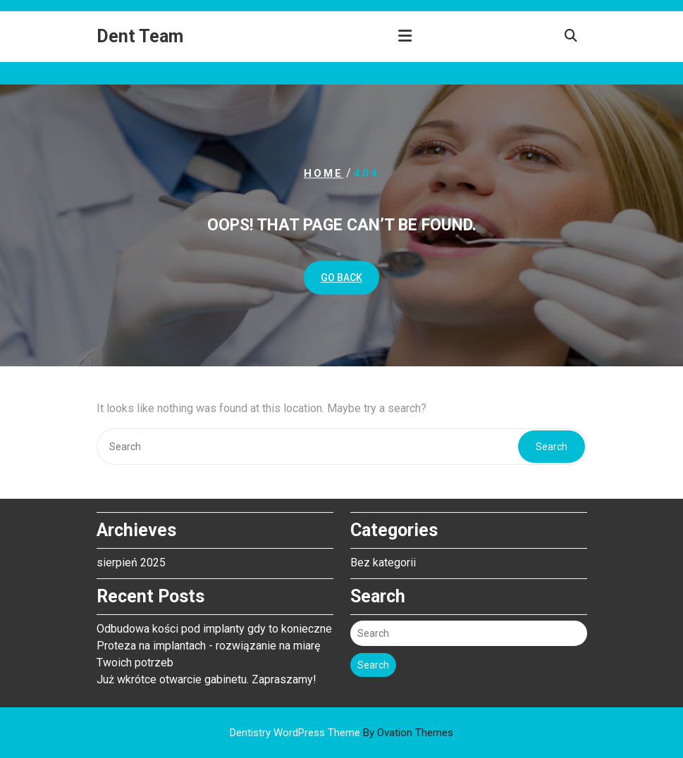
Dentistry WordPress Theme (341, 732)
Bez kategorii (383, 559)
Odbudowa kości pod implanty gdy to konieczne (214, 626)
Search (551, 446)
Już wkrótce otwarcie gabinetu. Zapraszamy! (206, 676)
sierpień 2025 (131, 559)
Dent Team (140, 36)
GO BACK (341, 277)
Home (323, 173)
